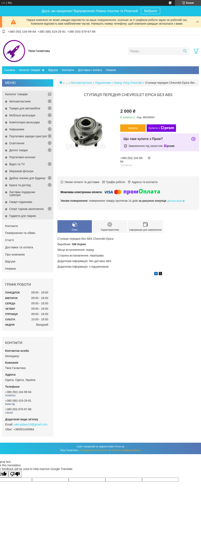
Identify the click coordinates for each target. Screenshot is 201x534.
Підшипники (103, 82)
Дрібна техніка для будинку (27, 178)
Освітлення (16, 143)
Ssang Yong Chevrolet (128, 82)
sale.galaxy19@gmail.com (31, 424)
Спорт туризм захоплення (26, 209)
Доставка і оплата (90, 70)
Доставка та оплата (19, 247)
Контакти (68, 70)
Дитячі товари (18, 150)
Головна (9, 70)
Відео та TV (17, 164)
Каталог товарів (29, 70)
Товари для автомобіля (24, 108)
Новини (111, 70)
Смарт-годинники (20, 202)
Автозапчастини (81, 82)
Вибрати (150, 11)
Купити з (161, 128)
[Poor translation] (15, 474)
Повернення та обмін (20, 233)
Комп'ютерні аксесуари (24, 122)
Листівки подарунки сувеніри (22, 193)
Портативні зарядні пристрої (28, 136)
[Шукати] (185, 51)
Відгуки (53, 70)
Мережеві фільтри (21, 171)
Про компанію (15, 254)
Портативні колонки (22, 157)
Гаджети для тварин (22, 216)
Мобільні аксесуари (22, 115)
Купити (133, 128)
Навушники (16, 129)
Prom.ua (119, 446)
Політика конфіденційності (126, 450)
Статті (9, 240)
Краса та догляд (20, 185)
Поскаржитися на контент (94, 450)
